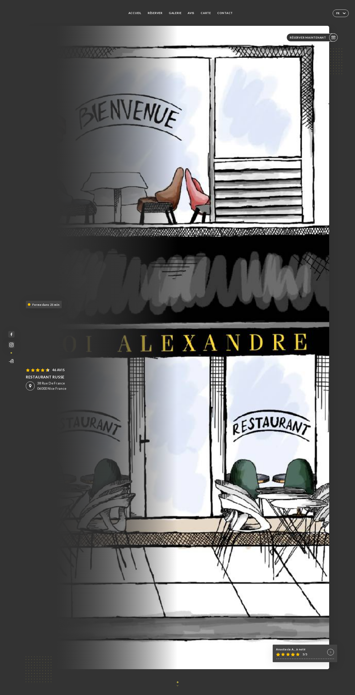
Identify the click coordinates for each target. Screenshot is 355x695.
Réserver (155, 13)
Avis (191, 13)
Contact (225, 13)
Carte (206, 13)
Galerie (175, 13)
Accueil (134, 13)
